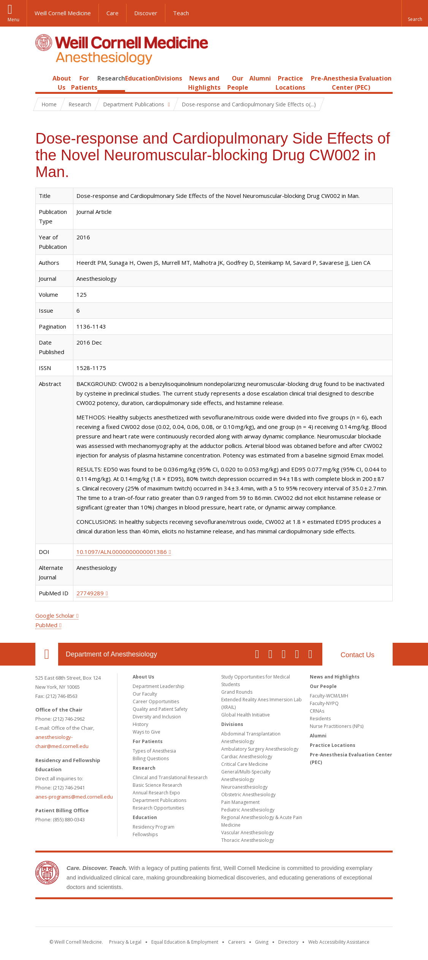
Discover (145, 13)
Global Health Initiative (245, 715)
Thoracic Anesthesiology (247, 840)
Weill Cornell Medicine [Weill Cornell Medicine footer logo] (214, 914)
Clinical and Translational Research (170, 777)
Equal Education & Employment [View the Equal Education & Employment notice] (184, 942)
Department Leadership (158, 686)
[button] (414, 13)
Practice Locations (332, 745)
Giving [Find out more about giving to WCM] (261, 942)
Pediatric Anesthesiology (247, 810)
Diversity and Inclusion (157, 716)
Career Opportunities (156, 701)
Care (112, 13)
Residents (320, 718)
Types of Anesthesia (154, 751)
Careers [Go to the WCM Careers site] (236, 942)
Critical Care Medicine (244, 764)
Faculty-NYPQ (324, 703)
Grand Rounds (236, 692)
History (140, 724)
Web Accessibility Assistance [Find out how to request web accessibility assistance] (338, 942)
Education (140, 78)
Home (43, 78)
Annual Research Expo (156, 792)
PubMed (46, 625)
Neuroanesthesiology (244, 787)
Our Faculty (145, 694)
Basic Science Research (157, 785)
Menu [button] (13, 19)
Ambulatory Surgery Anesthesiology (259, 749)
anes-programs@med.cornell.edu (74, 796)
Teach (181, 13)
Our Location (46, 654)
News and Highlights (335, 677)
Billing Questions (151, 758)
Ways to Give (146, 732)
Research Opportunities (158, 808)
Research (111, 78)
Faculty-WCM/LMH (329, 696)
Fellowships (145, 834)
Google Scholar (55, 615)
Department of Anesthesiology (111, 654)
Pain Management (240, 802)
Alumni (260, 78)
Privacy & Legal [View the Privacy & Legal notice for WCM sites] (125, 942)
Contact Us (357, 655)
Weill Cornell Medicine (63, 13)
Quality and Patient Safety (160, 709)
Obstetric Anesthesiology (248, 794)
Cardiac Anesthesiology (246, 756)
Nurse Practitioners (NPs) (336, 726)
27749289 (90, 593)
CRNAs (317, 711)
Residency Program (153, 827)
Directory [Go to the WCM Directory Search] (288, 942)
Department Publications (159, 800)
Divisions (168, 78)
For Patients (148, 741)
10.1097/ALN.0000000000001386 (121, 551)
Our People (323, 686)
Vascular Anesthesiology (247, 832)
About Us (143, 677)
